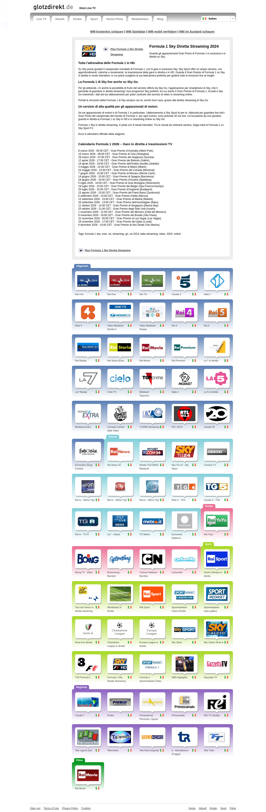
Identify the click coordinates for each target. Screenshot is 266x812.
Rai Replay (81, 360)
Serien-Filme (114, 19)
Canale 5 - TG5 (212, 500)
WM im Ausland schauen (197, 31)
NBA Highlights (179, 677)
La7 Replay (81, 392)
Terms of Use (51, 808)
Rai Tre (143, 294)
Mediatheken (140, 19)
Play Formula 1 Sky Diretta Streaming (108, 250)
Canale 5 (176, 294)
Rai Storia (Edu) (115, 360)
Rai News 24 (114, 465)
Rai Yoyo (208, 534)
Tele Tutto (209, 750)
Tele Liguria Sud (83, 750)
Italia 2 (175, 392)
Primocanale (178, 715)
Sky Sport (177, 642)
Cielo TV (111, 392)
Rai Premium (178, 360)
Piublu (110, 715)
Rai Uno (79, 294)
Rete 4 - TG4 (178, 500)
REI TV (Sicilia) (212, 715)
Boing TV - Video (84, 572)
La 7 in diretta (211, 360)
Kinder (77, 19)
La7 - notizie (113, 534)
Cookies (86, 808)
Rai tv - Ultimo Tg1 (85, 500)
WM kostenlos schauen (106, 31)
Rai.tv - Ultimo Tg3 (149, 500)
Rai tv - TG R (82, 534)
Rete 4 (78, 325)
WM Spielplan (136, 31)
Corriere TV (210, 465)
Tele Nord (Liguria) (149, 750)
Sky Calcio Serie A (213, 642)
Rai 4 (174, 325)
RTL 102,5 (177, 427)
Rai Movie (145, 360)
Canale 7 (80, 715)
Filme (233, 808)
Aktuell (59, 19)
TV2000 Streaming (149, 427)
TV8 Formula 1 (83, 677)
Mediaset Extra (83, 427)
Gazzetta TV (210, 677)
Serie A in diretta (83, 642)
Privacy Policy (70, 808)
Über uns (35, 808)
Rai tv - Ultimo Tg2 (117, 500)
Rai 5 (207, 325)
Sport (94, 19)
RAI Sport (145, 607)
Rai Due (111, 294)
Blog (160, 19)
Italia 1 (207, 294)
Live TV (42, 19)
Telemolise (113, 750)
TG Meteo (145, 534)
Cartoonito (177, 572)
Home (192, 808)
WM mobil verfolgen (162, 31)
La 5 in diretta (211, 392)
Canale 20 (209, 427)
